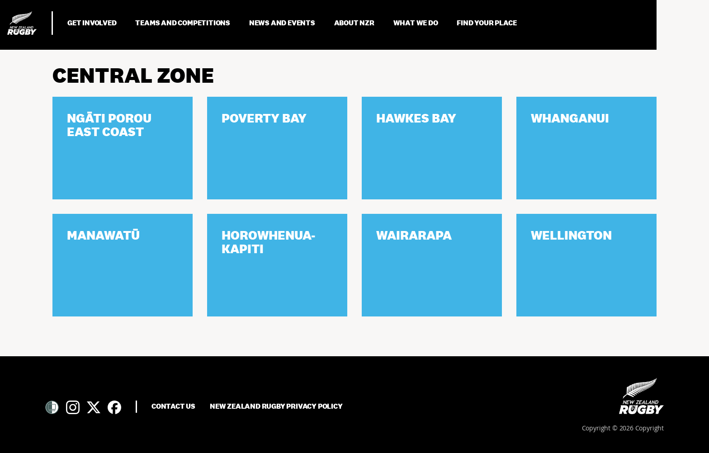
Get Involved (92, 23)
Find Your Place (486, 23)
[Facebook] (114, 407)
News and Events (283, 23)
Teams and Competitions (183, 23)
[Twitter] (93, 407)
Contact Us (173, 406)
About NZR (355, 23)
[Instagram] (73, 407)
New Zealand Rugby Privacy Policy (276, 406)
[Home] (641, 396)
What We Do (416, 23)
